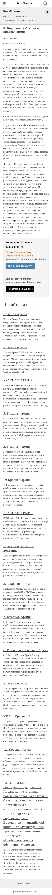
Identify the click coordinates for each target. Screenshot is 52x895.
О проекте (19, 883)
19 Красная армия (17, 480)
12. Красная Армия (17, 749)
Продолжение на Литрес (20, 289)
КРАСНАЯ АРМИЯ (18, 380)
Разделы (30, 883)
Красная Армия (15, 314)
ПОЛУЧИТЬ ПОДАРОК (20, 266)
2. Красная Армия (17, 446)
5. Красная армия (16, 413)
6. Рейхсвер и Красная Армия (25, 650)
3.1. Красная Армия (18, 583)
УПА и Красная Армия (20, 716)
